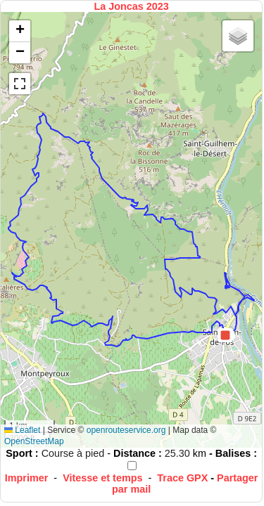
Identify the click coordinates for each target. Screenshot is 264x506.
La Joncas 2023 (131, 6)
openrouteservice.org (126, 430)
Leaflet (22, 430)
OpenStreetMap (34, 441)
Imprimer (27, 478)
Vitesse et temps (102, 478)
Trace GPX (182, 478)
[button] (225, 335)
